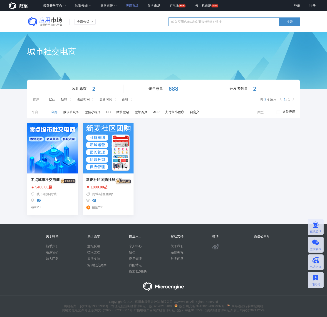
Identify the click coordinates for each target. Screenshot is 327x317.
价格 (125, 99)
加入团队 (52, 259)
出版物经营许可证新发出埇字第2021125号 (234, 310)
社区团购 (105, 194)
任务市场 (154, 5)
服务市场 (108, 5)
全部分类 (85, 21)
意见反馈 (93, 246)
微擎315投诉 (138, 271)
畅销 (64, 99)
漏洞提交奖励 (97, 265)
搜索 (289, 22)
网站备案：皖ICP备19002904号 (86, 306)
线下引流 (43, 194)
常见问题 (177, 259)
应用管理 (135, 259)
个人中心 (135, 246)
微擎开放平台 (54, 5)
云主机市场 (203, 5)
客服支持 (93, 259)
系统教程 (177, 252)
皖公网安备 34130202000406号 (199, 306)
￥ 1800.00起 (108, 187)
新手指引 (52, 246)
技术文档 (93, 252)
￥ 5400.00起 (53, 187)
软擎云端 (83, 5)
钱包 (132, 252)
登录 (297, 5)
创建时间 (83, 99)
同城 (53, 194)
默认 (52, 99)
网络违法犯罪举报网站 (245, 306)
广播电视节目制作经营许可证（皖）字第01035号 (167, 310)
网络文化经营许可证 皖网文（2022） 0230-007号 (97, 310)
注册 (312, 5)
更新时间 (105, 99)
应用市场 (132, 5)
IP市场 (174, 5)
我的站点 (135, 265)
